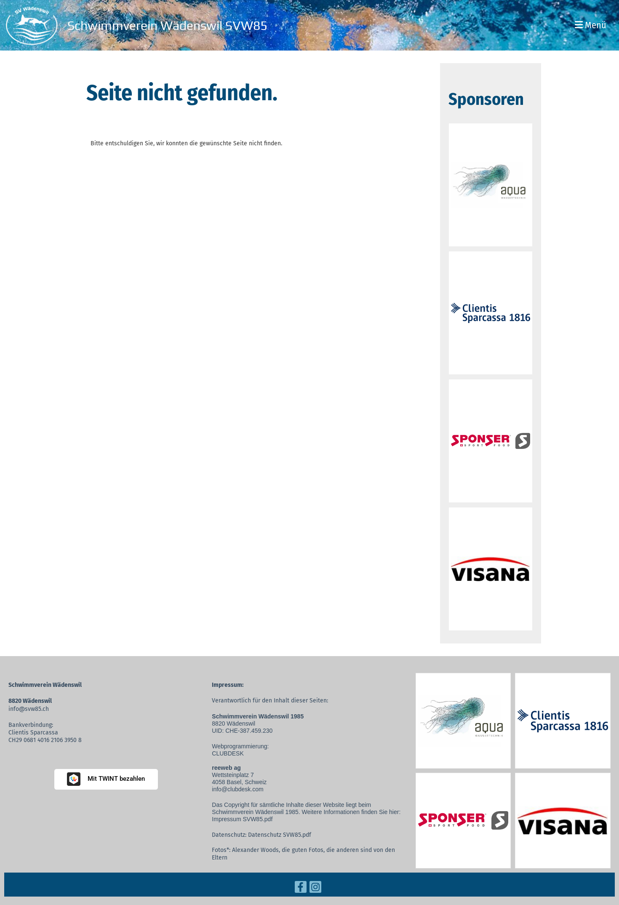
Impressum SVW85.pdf (242, 819)
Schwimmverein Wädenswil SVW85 (167, 25)
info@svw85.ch (28, 709)
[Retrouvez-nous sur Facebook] (301, 889)
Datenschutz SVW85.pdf (279, 834)
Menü (590, 25)
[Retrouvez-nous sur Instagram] (315, 889)
